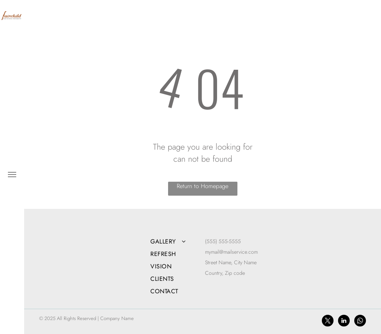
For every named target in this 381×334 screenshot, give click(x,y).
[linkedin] (344, 321)
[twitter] (328, 321)
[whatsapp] (360, 321)
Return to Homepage (202, 186)
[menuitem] (175, 241)
